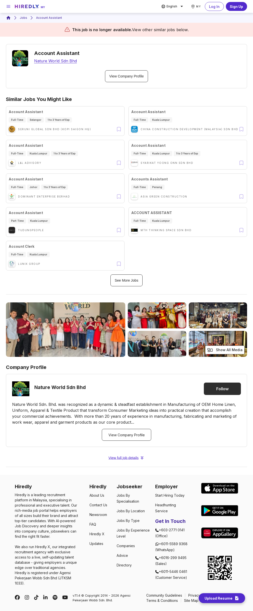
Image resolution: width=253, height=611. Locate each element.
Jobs (23, 18)
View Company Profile (126, 76)
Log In (214, 6)
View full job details (126, 458)
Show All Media (224, 350)
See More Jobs (126, 280)
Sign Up (236, 6)
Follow (222, 389)
